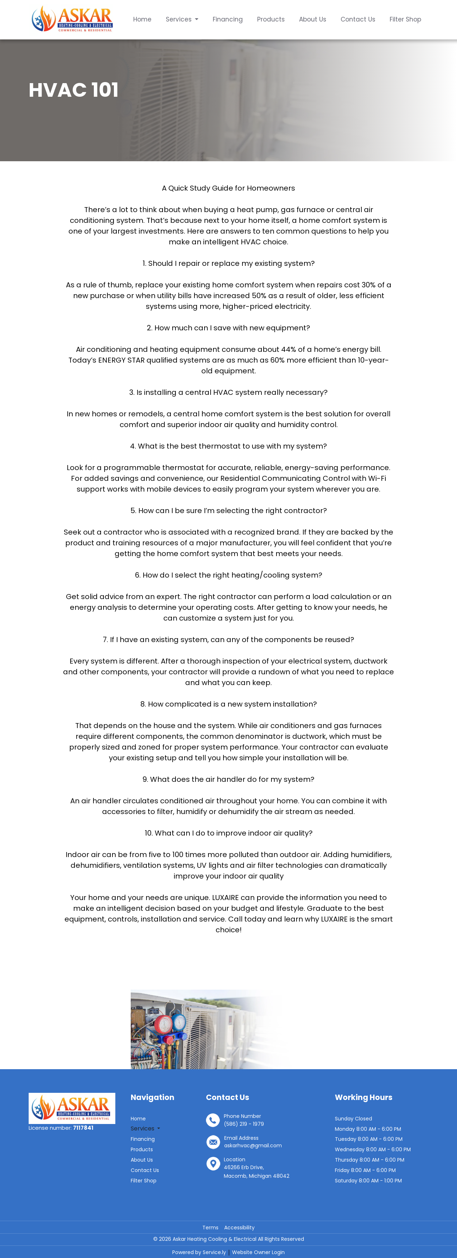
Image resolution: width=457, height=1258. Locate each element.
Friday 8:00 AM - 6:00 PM (365, 1170)
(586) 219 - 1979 (244, 1124)
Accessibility (239, 1227)
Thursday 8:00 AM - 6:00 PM (369, 1159)
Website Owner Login (258, 1252)
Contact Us (358, 19)
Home (142, 19)
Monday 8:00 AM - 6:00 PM (368, 1129)
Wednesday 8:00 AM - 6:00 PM (373, 1149)
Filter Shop (405, 19)
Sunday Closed (353, 1118)
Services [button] (179, 19)
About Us (312, 19)
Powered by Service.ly (199, 1252)
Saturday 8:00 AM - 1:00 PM (368, 1180)
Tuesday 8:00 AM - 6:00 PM (369, 1139)
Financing (228, 19)
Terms (210, 1227)
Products (271, 19)
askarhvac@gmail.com (253, 1145)
